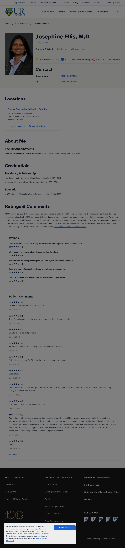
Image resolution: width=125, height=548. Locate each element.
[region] (40, 533)
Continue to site (64, 528)
